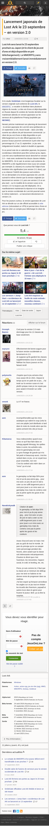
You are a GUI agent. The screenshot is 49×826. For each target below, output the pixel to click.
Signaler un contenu (38, 820)
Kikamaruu (6, 439)
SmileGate (15, 101)
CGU (42, 817)
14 (27, 772)
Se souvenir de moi (14, 653)
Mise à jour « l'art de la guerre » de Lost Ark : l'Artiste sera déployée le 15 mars (35, 274)
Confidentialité (6, 820)
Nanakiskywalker (9, 505)
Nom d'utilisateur (13, 631)
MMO (43, 686)
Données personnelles (21, 820)
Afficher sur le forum (36, 323)
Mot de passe (12, 641)
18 (31, 762)
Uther (8, 39)
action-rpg (23, 686)
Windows (17, 682)
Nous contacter (11, 822)
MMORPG (6, 107)
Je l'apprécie (19, 242)
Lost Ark (8, 10)
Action (16, 686)
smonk (5, 402)
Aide (2, 822)
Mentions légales (31, 817)
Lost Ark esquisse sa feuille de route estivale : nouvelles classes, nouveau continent (35, 300)
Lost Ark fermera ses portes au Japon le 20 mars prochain (11, 273)
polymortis (6, 375)
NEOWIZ (5, 120)
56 (15, 782)
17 (35, 802)
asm (4, 418)
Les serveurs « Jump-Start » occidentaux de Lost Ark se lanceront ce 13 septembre (12, 300)
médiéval (32, 689)
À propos (20, 817)
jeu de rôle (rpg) (34, 686)
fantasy (25, 689)
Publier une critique (24, 246)
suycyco (5, 349)
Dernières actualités (12, 752)
